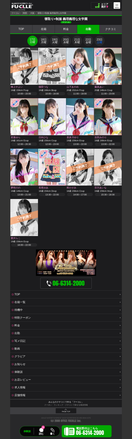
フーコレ (15, 13)
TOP (21, 29)
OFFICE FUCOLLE (68, 421)
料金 (66, 29)
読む (41, 433)
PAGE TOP (66, 411)
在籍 (43, 29)
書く (52, 433)
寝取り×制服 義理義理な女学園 (52, 13)
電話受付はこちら (90, 432)
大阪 (32, 13)
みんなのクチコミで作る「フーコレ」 (66, 402)
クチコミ (110, 29)
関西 (25, 13)
